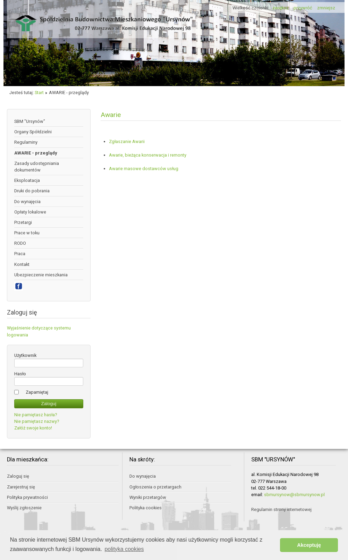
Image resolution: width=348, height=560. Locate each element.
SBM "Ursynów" (29, 121)
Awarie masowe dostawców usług (143, 168)
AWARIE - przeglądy (35, 153)
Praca (19, 253)
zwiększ (280, 7)
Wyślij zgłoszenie (24, 507)
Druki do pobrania (32, 190)
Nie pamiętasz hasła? (35, 414)
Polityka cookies (145, 507)
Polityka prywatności (27, 497)
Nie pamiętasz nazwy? (36, 421)
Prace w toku (27, 232)
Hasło (20, 373)
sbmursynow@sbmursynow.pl (294, 494)
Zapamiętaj (37, 392)
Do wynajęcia (27, 201)
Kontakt (21, 264)
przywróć (303, 7)
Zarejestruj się (21, 487)
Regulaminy (25, 142)
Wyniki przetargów (147, 497)
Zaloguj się (18, 476)
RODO (20, 243)
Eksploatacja (27, 180)
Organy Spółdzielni (33, 131)
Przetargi (23, 222)
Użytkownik (25, 355)
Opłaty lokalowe (30, 212)
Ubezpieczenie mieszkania (41, 274)
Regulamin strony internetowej (281, 509)
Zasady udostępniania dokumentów (36, 167)
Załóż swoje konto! (33, 428)
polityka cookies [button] (124, 549)
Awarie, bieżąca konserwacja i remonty (147, 155)
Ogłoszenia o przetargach (155, 487)
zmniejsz (326, 7)
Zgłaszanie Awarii (127, 141)
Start (39, 92)
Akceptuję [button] (309, 545)
